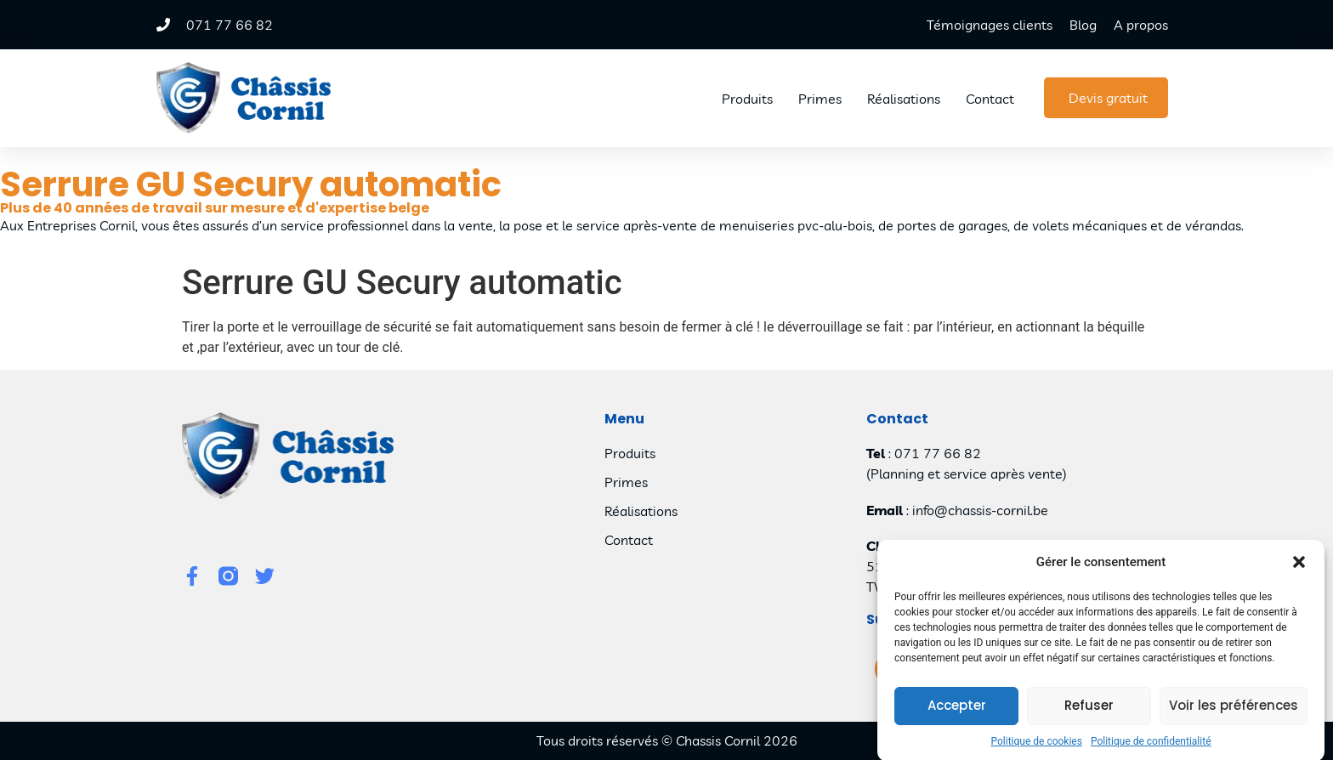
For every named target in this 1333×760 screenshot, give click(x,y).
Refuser (1089, 714)
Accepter (956, 714)
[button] (1298, 572)
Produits (747, 98)
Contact (990, 98)
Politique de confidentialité (1151, 751)
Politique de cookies (1036, 751)
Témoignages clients (989, 24)
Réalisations (903, 98)
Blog (1083, 24)
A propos (1141, 24)
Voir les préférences (1233, 714)
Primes (820, 98)
